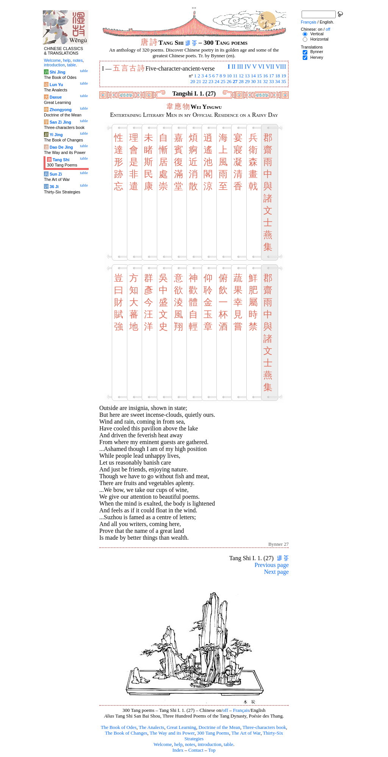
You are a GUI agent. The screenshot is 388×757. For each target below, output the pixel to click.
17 (271, 76)
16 (265, 76)
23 (210, 81)
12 (241, 76)
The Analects (151, 727)
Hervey (316, 57)
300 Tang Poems (213, 733)
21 (198, 81)
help (178, 744)
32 (265, 81)
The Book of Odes (118, 727)
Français (241, 710)
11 (235, 76)
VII (270, 66)
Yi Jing (56, 134)
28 (241, 81)
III (240, 66)
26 (229, 81)
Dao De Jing (61, 147)
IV (248, 66)
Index (177, 750)
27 (235, 81)
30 (253, 81)
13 (247, 76)
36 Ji (54, 186)
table (228, 744)
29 (247, 81)
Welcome (162, 744)
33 (271, 81)
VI (261, 66)
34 (277, 81)
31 (259, 81)
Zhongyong (61, 109)
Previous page (272, 565)
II (234, 66)
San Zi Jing (60, 122)
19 (283, 76)
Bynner (316, 51)
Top (212, 750)
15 (259, 76)
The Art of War (246, 733)
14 (253, 76)
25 (223, 81)
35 (283, 81)
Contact (195, 750)
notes (190, 744)
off (225, 710)
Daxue (56, 97)
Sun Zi (56, 174)
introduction (210, 744)
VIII (280, 66)
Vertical (317, 33)
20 (192, 81)
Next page (276, 572)
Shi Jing (57, 72)
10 (229, 76)
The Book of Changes (126, 733)
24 (216, 81)
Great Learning (181, 727)
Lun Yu (56, 84)
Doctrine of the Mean (219, 727)
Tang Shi (61, 159)
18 (277, 76)
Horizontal (319, 39)
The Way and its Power (172, 733)
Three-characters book (264, 727)
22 (204, 81)
